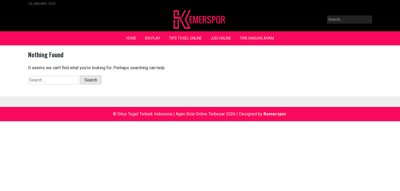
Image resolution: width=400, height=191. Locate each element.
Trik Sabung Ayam (257, 38)
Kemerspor (275, 113)
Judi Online (220, 38)
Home (131, 38)
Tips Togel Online (185, 38)
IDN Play (152, 38)
